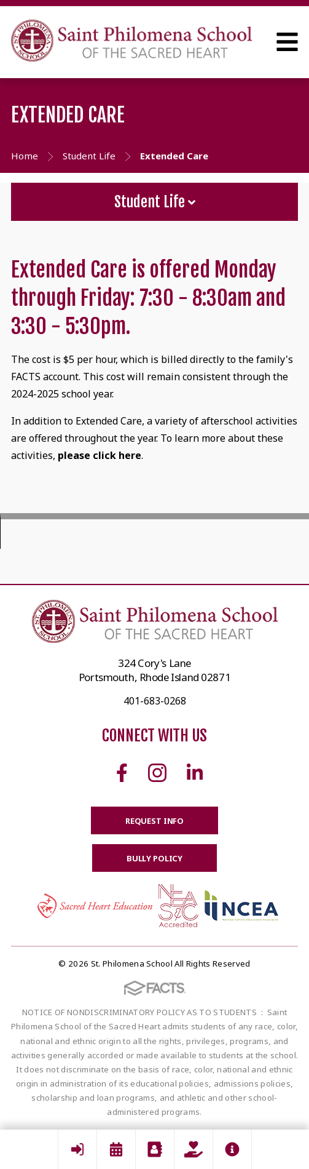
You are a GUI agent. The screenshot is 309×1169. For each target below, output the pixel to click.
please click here (99, 455)
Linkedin (195, 773)
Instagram (157, 773)
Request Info (154, 820)
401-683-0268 (154, 701)
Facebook (122, 773)
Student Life (154, 202)
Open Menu (287, 42)
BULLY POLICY (154, 858)
